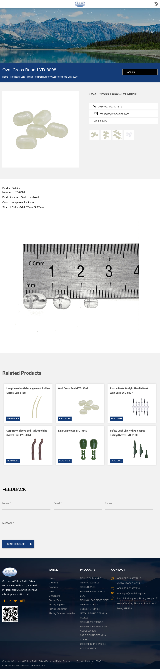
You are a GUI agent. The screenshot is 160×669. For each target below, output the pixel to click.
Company (53, 582)
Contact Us (54, 596)
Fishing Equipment (58, 609)
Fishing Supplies (57, 604)
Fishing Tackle (56, 600)
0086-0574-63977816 (107, 106)
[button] (148, 366)
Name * (6, 503)
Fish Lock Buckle (90, 578)
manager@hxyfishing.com (111, 113)
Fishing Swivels (89, 582)
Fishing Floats (89, 604)
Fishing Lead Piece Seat (94, 600)
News (51, 591)
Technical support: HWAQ (89, 661)
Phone (108, 503)
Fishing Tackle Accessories (62, 613)
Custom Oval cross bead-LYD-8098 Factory (23, 665)
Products (14, 77)
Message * (8, 523)
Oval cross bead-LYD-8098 (73, 388)
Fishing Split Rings (91, 622)
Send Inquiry (100, 120)
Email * (58, 503)
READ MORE (13, 418)
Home (5, 77)
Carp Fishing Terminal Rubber (35, 77)
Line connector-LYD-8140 (72, 430)
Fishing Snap (87, 587)
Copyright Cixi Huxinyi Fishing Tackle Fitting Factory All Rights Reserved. (37, 661)
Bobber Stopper (90, 609)
